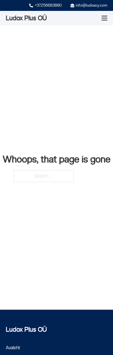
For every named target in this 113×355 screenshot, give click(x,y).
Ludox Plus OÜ (26, 18)
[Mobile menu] (104, 18)
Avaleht (13, 347)
